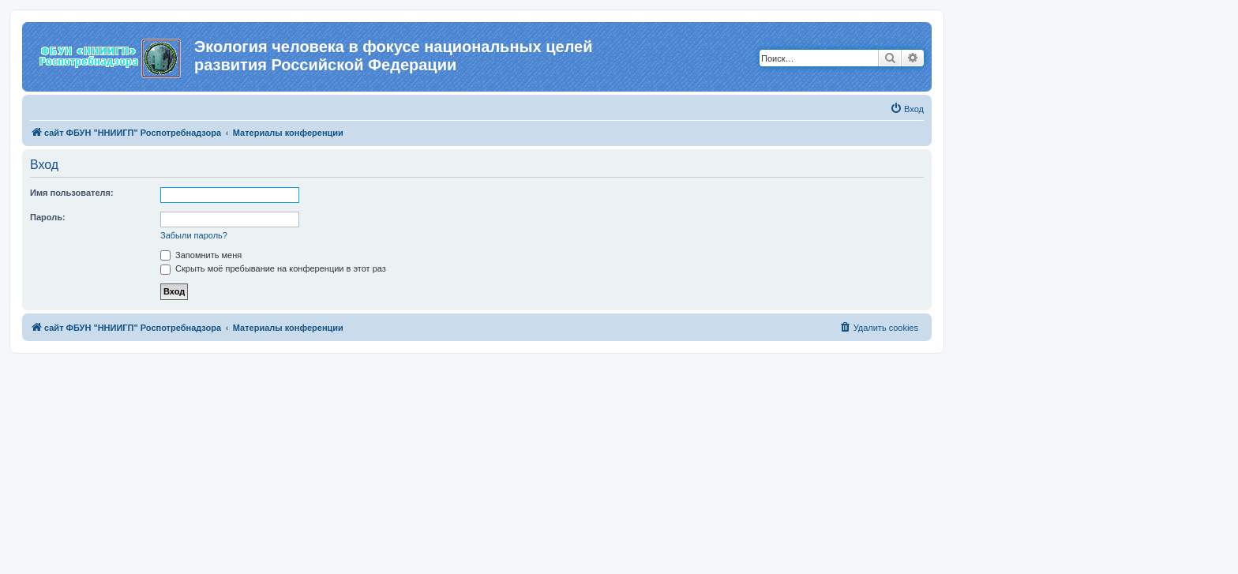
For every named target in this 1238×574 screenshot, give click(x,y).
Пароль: (48, 217)
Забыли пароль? (193, 235)
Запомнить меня (201, 255)
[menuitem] (907, 108)
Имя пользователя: (72, 192)
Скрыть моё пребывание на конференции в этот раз (273, 268)
